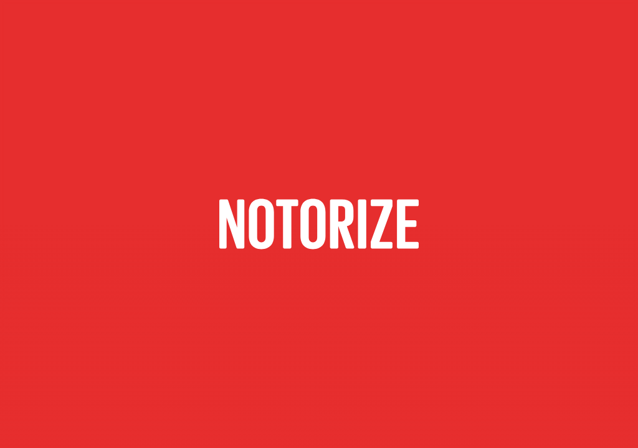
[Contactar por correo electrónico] (319, 224)
